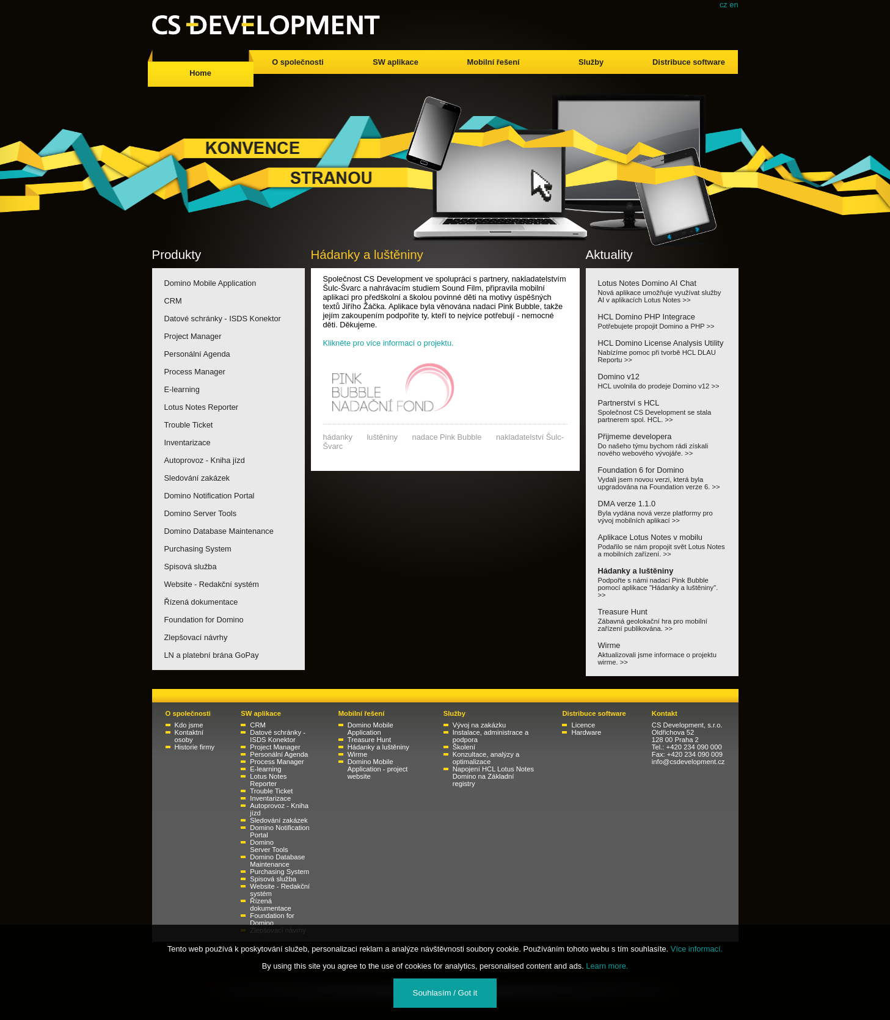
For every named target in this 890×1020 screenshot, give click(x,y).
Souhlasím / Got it (445, 992)
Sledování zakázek (197, 478)
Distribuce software (688, 62)
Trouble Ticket (188, 424)
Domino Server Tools (200, 513)
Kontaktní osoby (189, 736)
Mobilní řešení (493, 62)
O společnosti (298, 62)
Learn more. (607, 966)
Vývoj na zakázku (479, 725)
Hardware (586, 732)
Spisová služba (190, 566)
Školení (464, 747)
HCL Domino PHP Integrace (662, 321)
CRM (173, 300)
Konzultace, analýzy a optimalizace (486, 758)
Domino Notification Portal (209, 495)
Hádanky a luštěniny (662, 582)
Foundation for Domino (204, 619)
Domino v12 (662, 381)
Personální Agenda (197, 354)
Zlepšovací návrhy (196, 637)
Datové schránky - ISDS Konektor (222, 318)
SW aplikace (395, 62)
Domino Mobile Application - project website (378, 769)
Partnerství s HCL (662, 410)
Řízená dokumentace (201, 602)
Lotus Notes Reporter (201, 407)
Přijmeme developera (662, 444)
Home (200, 73)
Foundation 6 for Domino (662, 477)
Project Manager (193, 336)
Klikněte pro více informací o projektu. (388, 343)
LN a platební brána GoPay (211, 655)
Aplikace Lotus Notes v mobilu (662, 545)
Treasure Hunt (662, 619)
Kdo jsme (189, 725)
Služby (591, 62)
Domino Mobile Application (210, 283)
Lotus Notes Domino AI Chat (662, 291)
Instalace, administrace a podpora (490, 736)
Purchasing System (198, 548)
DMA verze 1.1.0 (662, 511)
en (733, 4)
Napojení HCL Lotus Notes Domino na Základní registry (493, 776)
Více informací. (697, 948)
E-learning (182, 389)
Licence (583, 725)
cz (724, 4)
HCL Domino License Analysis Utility (662, 350)
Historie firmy (195, 747)
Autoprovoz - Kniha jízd (204, 460)
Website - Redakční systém (212, 584)
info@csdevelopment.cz (688, 761)
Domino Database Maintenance (219, 531)
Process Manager (194, 371)
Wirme (662, 653)
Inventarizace (187, 442)
